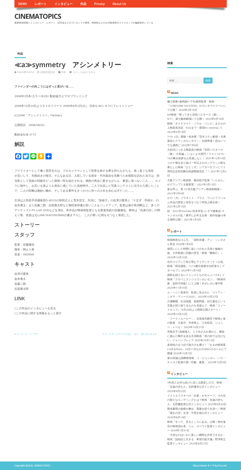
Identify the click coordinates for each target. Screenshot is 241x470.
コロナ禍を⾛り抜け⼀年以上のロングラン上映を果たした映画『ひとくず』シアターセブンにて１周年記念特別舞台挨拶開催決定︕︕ (196, 167)
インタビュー (63, 4)
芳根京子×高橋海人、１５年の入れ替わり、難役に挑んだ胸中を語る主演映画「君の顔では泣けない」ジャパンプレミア (196, 336)
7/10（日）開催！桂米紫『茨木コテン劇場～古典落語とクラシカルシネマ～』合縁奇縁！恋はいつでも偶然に (196, 141)
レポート (41, 4)
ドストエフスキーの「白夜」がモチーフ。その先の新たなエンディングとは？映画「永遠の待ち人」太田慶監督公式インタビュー (196, 400)
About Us (119, 4)
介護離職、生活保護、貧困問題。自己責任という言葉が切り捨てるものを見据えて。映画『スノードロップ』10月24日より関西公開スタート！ (196, 306)
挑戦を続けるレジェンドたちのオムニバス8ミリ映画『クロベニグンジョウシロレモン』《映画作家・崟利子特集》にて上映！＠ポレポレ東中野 (196, 279)
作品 (83, 4)
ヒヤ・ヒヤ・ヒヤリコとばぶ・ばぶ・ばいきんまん (128, 333)
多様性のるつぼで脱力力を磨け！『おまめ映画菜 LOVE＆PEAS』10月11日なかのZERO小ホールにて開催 (197, 349)
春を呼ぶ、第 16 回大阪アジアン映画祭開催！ (194, 189)
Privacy (99, 4)
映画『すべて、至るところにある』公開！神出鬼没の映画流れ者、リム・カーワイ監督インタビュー (196, 426)
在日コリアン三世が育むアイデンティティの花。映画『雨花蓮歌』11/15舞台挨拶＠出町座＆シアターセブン (196, 266)
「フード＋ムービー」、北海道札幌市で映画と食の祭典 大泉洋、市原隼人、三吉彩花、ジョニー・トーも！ (196, 323)
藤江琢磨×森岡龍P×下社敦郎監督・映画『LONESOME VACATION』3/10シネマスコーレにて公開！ (196, 106)
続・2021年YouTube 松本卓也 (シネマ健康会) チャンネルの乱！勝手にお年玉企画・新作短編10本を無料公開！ (196, 215)
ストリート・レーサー (27, 333)
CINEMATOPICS (37, 16)
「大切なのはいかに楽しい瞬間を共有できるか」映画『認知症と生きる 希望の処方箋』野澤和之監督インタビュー (196, 439)
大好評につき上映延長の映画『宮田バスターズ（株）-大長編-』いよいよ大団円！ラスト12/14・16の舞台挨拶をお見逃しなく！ (196, 154)
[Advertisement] (155, 35)
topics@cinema (25, 72)
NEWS (22, 4)
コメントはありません (84, 72)
